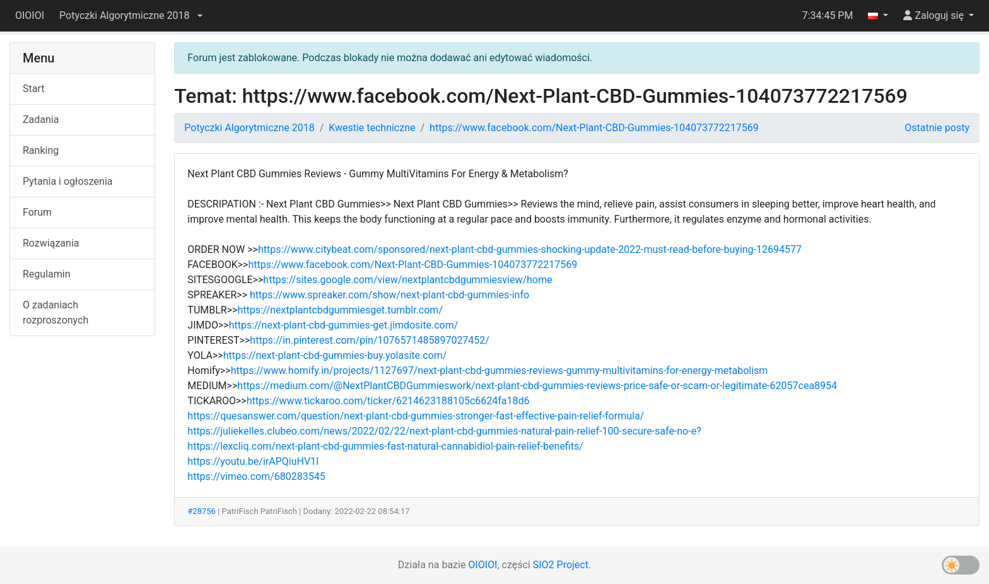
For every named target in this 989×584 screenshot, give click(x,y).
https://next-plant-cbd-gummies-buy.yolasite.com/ (335, 355)
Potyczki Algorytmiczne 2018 (249, 128)
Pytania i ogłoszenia (68, 181)
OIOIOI (29, 15)
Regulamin (47, 274)
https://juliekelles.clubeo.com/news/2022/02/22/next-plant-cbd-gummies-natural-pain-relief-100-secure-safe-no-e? (444, 431)
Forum (37, 212)
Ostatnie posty (936, 128)
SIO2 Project (560, 565)
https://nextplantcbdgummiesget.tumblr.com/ (340, 310)
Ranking (41, 150)
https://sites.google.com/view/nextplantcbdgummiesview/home (407, 280)
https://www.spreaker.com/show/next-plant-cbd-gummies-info (389, 295)
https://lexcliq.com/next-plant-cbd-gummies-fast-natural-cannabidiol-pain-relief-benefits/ (385, 446)
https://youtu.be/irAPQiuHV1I (253, 461)
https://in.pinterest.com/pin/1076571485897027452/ (369, 340)
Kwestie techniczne (372, 128)
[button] (130, 16)
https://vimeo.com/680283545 (256, 476)
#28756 (201, 511)
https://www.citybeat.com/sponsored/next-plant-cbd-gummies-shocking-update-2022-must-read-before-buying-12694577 (530, 249)
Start (33, 89)
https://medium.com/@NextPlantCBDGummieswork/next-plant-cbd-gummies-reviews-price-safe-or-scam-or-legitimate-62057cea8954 (537, 386)
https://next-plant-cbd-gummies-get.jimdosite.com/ (344, 325)
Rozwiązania (51, 243)
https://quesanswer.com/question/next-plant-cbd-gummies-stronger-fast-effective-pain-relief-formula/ (415, 416)
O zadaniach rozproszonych (55, 312)
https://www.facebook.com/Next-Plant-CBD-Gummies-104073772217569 (594, 128)
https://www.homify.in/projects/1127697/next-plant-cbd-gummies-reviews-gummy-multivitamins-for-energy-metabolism (499, 371)
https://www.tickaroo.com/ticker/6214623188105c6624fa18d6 (388, 401)
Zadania (41, 120)
